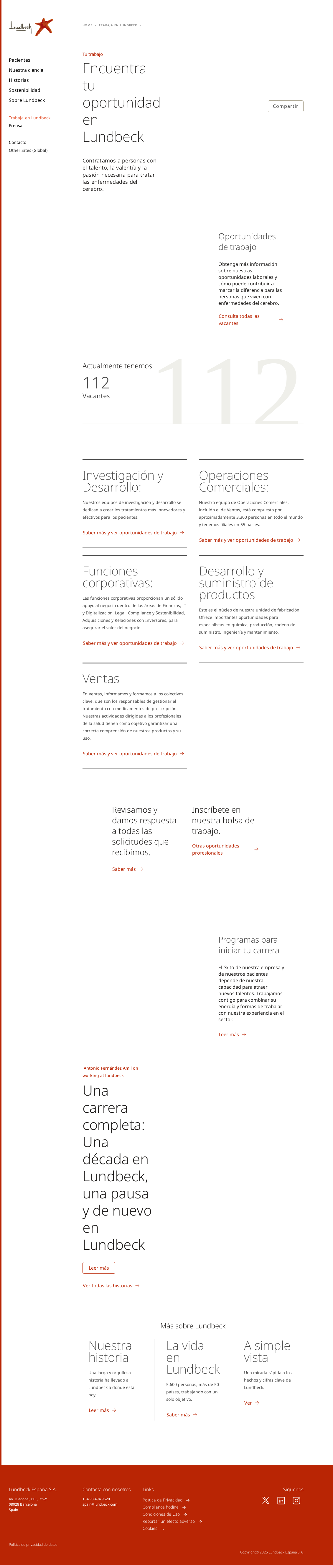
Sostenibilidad (24, 90)
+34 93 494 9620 (96, 1498)
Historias (19, 80)
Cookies (150, 1528)
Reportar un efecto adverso (169, 1521)
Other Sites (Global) (28, 150)
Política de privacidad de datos (33, 1544)
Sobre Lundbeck (27, 100)
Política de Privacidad (162, 1500)
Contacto (18, 142)
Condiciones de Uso (161, 1514)
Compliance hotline (161, 1507)
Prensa (15, 125)
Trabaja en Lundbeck (29, 117)
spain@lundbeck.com (100, 1504)
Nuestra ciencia (26, 70)
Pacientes (19, 60)
